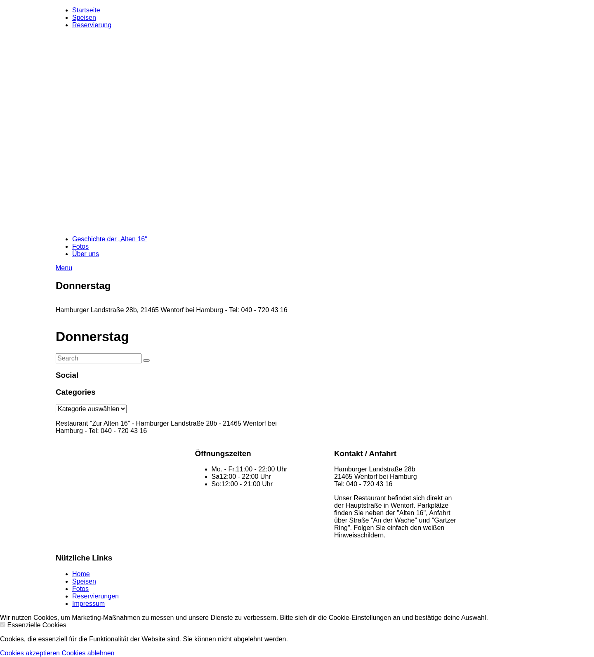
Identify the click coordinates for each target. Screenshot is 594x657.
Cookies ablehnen (87, 653)
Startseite (86, 10)
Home (81, 573)
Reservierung (91, 24)
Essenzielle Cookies (36, 625)
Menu (64, 267)
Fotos (80, 246)
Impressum (88, 603)
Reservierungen (95, 596)
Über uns (85, 253)
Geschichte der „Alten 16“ (109, 239)
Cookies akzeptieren (30, 653)
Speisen (84, 17)
